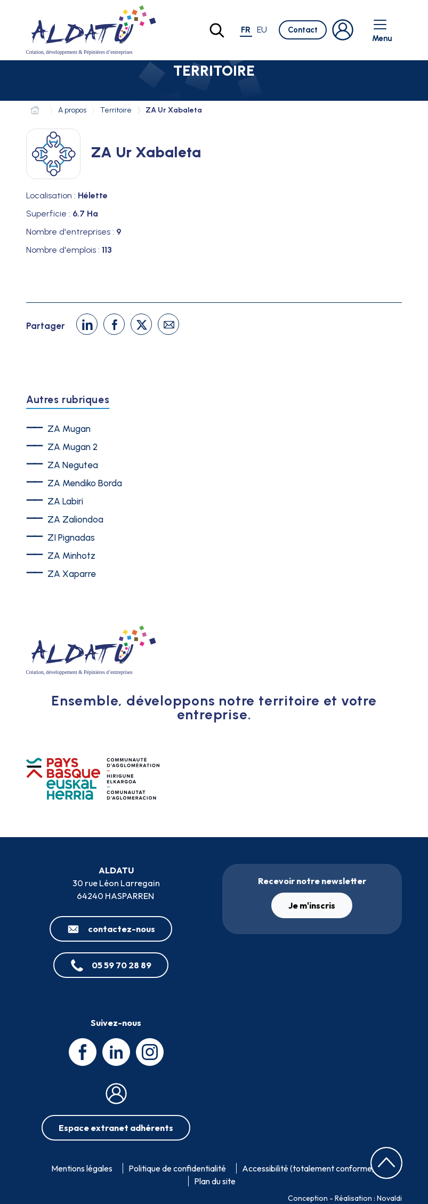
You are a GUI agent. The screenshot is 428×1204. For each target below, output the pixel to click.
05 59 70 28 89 (121, 965)
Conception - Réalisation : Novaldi (345, 1198)
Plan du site (215, 1181)
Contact (303, 30)
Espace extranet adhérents (116, 1127)
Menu (382, 30)
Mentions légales (81, 1168)
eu (262, 30)
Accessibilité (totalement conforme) (308, 1168)
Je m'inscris (311, 905)
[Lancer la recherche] (217, 30)
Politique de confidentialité (177, 1168)
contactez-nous (121, 929)
